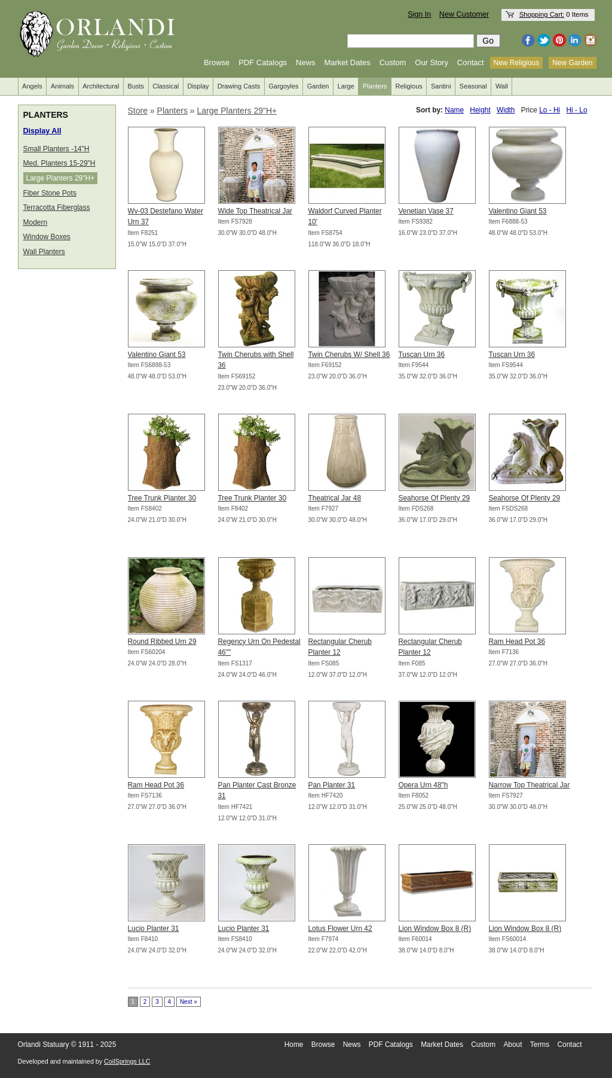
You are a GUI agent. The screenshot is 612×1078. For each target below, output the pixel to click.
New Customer (464, 14)
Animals (62, 86)
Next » (188, 1001)
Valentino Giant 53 (518, 211)
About (512, 1044)
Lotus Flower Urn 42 (340, 928)
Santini (441, 86)
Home (294, 1044)
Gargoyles (283, 86)
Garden (318, 86)
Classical (165, 86)
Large (346, 86)
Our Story (431, 62)
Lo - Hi (549, 110)
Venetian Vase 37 (426, 211)
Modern (35, 222)
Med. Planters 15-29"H (59, 163)
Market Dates (347, 62)
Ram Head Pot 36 (517, 641)
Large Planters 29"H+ (60, 178)
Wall (501, 86)
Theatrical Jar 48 (335, 498)
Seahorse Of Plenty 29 (434, 498)
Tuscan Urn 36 (422, 354)
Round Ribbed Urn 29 (162, 641)
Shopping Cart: (542, 14)
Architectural (100, 86)
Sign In (419, 14)
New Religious (517, 63)
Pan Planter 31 (332, 785)
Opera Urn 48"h (423, 785)
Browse (217, 62)
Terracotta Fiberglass (56, 207)
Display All (42, 131)
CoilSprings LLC (127, 1061)
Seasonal (473, 86)
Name (454, 110)
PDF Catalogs (262, 62)
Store (138, 110)
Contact (470, 62)
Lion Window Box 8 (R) (435, 928)
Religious (409, 86)
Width (506, 110)
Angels (32, 86)
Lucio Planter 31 (153, 928)
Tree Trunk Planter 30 (162, 498)
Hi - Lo (576, 110)
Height (480, 110)
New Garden (572, 63)
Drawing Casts (239, 86)
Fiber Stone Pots (49, 193)
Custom (393, 62)
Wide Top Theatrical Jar (255, 211)
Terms (539, 1044)
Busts (136, 86)
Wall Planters (44, 252)
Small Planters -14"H (56, 149)
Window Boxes (47, 237)
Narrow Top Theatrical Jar (529, 785)
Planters (375, 86)
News (306, 62)
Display (198, 86)
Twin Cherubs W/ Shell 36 (349, 354)
